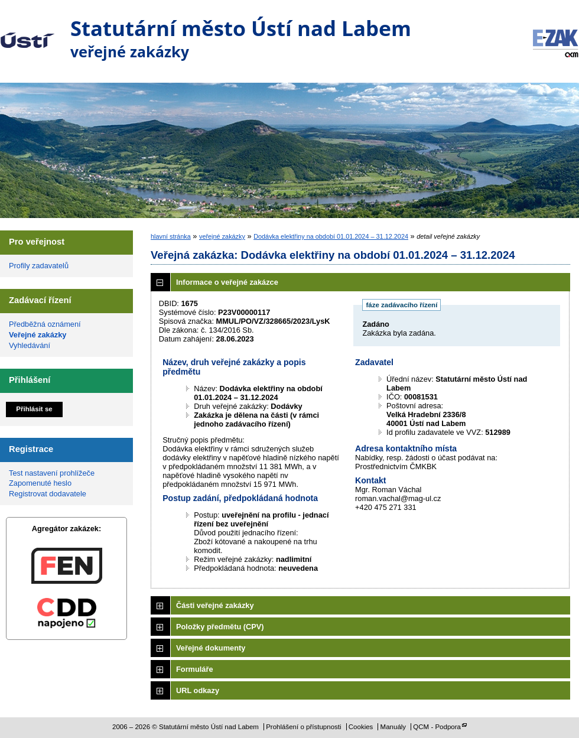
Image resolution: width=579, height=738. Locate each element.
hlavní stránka (171, 236)
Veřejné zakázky (37, 334)
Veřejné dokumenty (210, 647)
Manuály (393, 726)
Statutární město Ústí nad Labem (27, 32)
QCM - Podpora (437, 726)
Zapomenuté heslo (40, 483)
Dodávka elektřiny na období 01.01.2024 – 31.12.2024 (330, 236)
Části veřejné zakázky (215, 605)
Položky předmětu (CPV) (220, 626)
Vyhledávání (29, 345)
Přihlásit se (34, 408)
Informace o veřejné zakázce (227, 282)
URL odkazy (197, 690)
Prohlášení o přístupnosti (303, 726)
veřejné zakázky (222, 236)
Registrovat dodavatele (47, 493)
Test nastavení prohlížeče (52, 473)
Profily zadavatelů (39, 265)
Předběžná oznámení (45, 324)
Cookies (361, 726)
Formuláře (194, 669)
